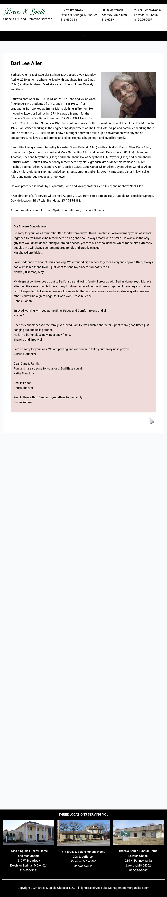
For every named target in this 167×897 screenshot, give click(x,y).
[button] (83, 35)
